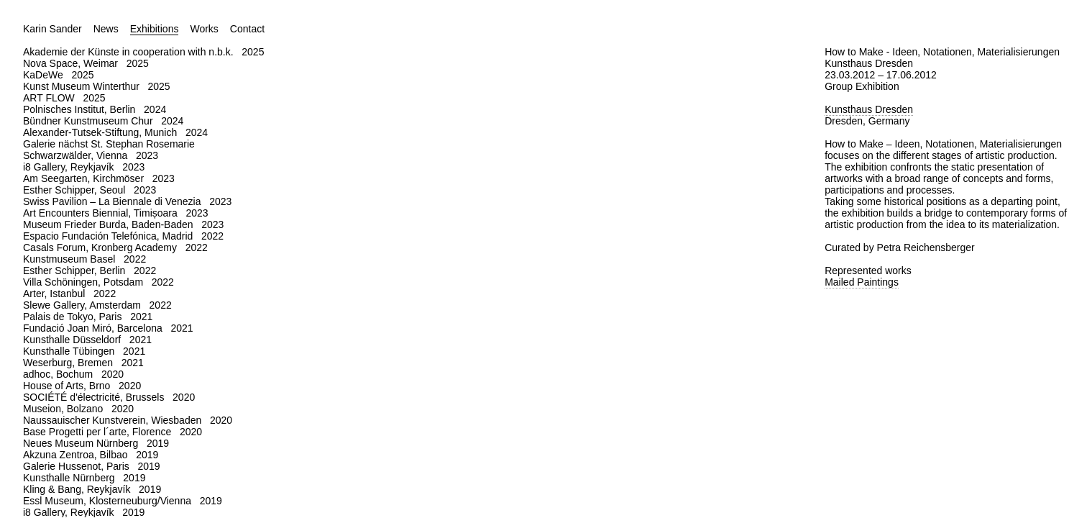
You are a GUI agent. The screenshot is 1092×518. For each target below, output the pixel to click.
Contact (247, 29)
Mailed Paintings (862, 282)
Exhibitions (154, 29)
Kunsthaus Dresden (869, 109)
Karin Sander (52, 29)
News (106, 29)
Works (204, 29)
